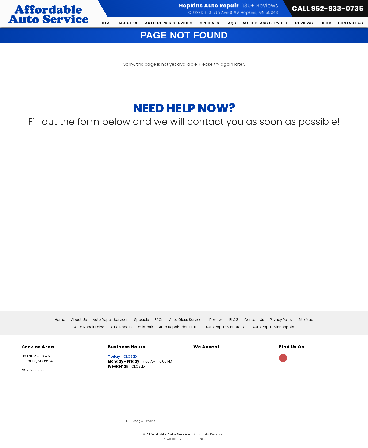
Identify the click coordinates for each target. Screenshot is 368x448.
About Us (129, 23)
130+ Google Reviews (140, 421)
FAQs (231, 23)
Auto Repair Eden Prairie (179, 326)
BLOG (325, 23)
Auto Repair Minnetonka (226, 326)
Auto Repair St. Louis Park (131, 326)
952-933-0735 (34, 370)
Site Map (305, 319)
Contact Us (350, 23)
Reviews (304, 23)
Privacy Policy (281, 319)
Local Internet (194, 439)
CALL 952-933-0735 (327, 9)
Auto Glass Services (265, 23)
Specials (209, 23)
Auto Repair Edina (89, 326)
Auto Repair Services (168, 23)
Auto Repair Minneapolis (273, 326)
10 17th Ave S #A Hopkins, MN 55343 (242, 12)
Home (106, 23)
